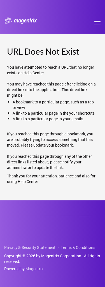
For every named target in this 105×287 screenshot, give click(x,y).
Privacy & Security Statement (29, 247)
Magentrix (34, 268)
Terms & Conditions (78, 247)
